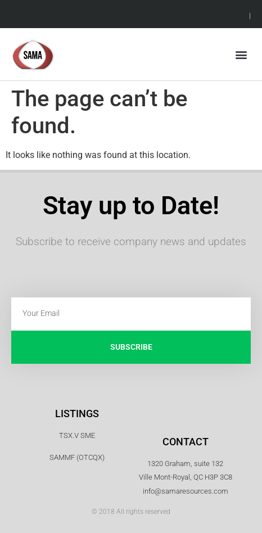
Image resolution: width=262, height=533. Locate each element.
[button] (241, 54)
